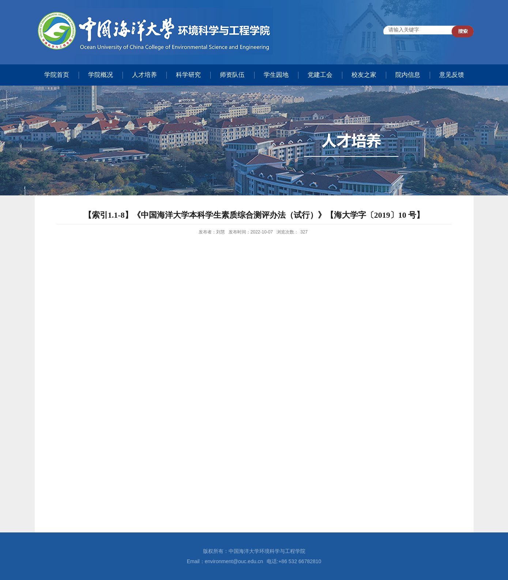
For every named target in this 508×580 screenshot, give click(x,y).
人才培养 (144, 74)
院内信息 (407, 74)
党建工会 (320, 74)
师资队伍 (232, 74)
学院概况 (100, 74)
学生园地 (276, 74)
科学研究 (188, 74)
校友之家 (363, 74)
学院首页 (56, 74)
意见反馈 (451, 74)
